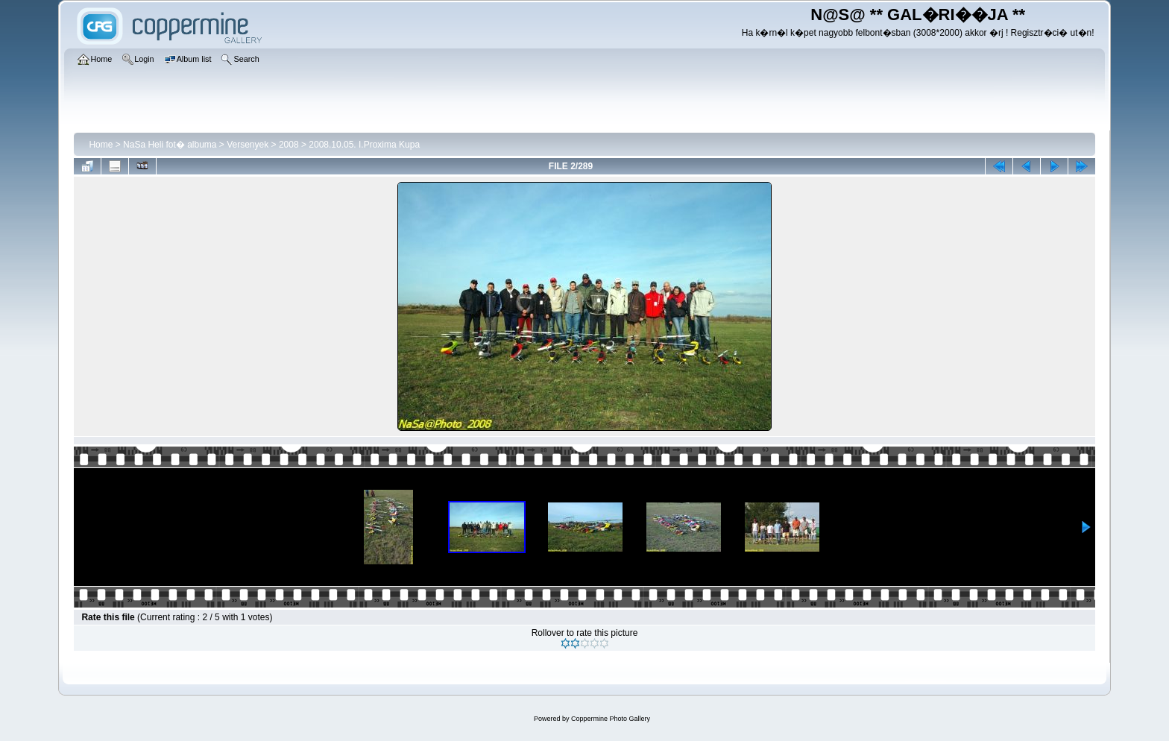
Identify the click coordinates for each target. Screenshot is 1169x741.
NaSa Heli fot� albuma (169, 144)
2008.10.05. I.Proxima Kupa (364, 144)
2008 (289, 144)
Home (101, 144)
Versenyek (247, 144)
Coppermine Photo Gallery (610, 718)
